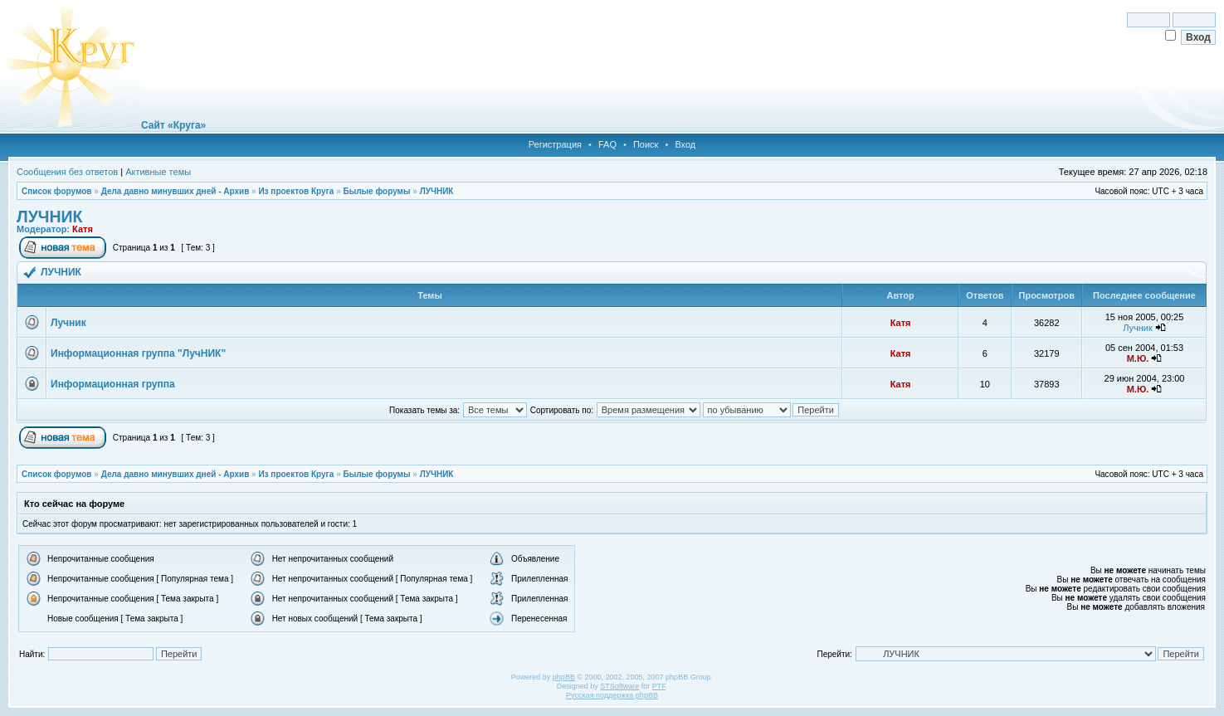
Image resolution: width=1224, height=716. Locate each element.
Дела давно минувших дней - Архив (175, 191)
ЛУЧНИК (437, 191)
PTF (659, 686)
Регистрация (555, 144)
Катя (82, 229)
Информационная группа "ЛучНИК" (138, 353)
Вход (685, 144)
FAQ (607, 144)
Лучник (68, 323)
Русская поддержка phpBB (612, 695)
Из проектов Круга (296, 191)
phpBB (564, 677)
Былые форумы (376, 191)
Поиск (645, 144)
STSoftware (619, 686)
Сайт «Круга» (173, 125)
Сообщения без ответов (67, 172)
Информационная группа (113, 384)
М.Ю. (1138, 358)
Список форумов (57, 191)
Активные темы (158, 172)
